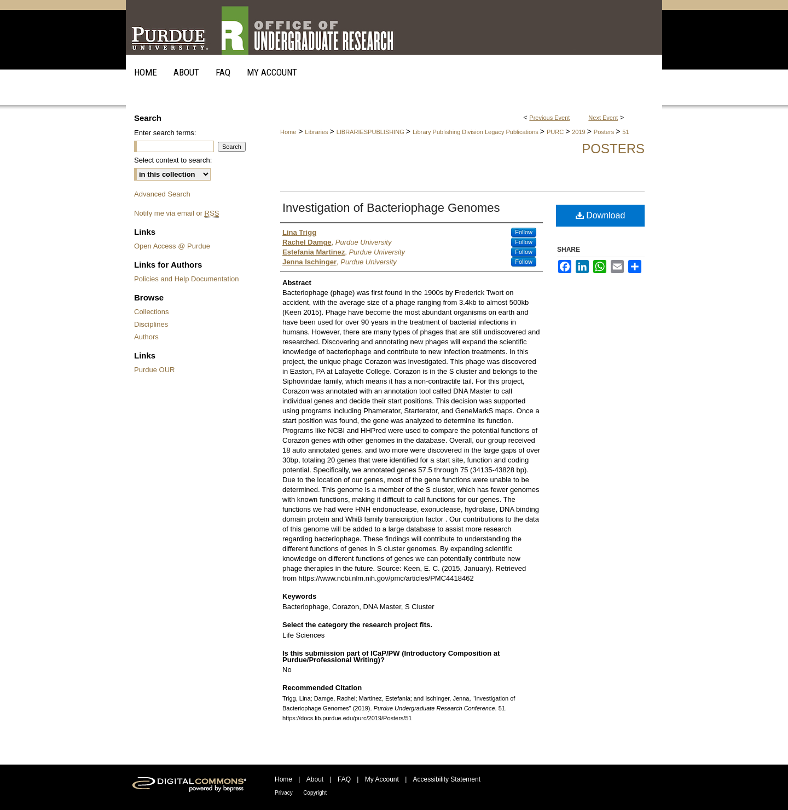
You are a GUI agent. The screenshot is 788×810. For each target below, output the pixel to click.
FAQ (344, 779)
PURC (556, 132)
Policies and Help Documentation (186, 279)
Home (288, 132)
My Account (382, 779)
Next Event (603, 117)
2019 (579, 132)
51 (625, 132)
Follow (523, 232)
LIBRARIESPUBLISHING (371, 132)
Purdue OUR (154, 370)
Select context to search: (173, 160)
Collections (151, 312)
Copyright (315, 793)
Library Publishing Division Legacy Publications (476, 132)
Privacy (284, 793)
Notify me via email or (176, 213)
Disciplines (151, 324)
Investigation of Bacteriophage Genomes (391, 208)
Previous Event (549, 117)
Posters (605, 132)
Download (600, 215)
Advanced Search (162, 194)
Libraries (317, 132)
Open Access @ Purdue (172, 246)
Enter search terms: (165, 133)
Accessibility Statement (446, 779)
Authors (146, 337)
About (314, 779)
